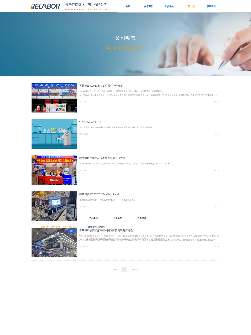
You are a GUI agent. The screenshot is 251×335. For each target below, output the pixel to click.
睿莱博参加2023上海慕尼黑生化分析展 (101, 85)
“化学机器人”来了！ (90, 122)
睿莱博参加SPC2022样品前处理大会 (99, 194)
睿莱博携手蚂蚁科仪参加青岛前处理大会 (102, 158)
